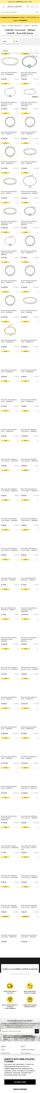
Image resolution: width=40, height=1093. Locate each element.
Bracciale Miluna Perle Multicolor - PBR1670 (28, 579)
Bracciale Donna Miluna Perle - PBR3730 (29, 162)
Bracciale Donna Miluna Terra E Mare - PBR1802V (29, 460)
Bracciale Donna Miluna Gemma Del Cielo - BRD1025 (29, 74)
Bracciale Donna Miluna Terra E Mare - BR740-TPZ (29, 847)
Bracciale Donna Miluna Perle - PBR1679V (9, 162)
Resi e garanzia (26, 1053)
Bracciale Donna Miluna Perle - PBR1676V (29, 133)
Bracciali (35, 25)
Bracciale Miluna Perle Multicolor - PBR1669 (8, 579)
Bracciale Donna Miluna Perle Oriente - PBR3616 (29, 817)
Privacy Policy (13, 1035)
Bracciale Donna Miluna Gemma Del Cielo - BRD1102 (9, 103)
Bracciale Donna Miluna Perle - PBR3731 (9, 192)
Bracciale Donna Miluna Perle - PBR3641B (9, 400)
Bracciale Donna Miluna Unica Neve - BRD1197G (9, 936)
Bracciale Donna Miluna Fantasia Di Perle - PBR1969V (29, 609)
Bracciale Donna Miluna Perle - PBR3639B (29, 371)
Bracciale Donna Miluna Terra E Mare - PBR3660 (29, 876)
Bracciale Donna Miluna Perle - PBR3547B (29, 341)
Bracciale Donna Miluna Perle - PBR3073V (29, 698)
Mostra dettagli (20, 1089)
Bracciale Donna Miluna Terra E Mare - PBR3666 (9, 519)
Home (4, 25)
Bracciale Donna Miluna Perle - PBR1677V (9, 281)
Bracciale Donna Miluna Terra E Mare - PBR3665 (9, 906)
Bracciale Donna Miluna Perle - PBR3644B (9, 430)
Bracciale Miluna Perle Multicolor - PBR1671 (8, 608)
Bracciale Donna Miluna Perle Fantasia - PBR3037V (9, 817)
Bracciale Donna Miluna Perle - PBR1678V (29, 281)
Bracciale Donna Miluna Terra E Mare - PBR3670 (29, 549)
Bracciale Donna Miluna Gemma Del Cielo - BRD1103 (9, 252)
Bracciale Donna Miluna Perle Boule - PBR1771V (29, 787)
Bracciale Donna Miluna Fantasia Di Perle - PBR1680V (9, 222)
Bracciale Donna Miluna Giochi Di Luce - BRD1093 (9, 668)
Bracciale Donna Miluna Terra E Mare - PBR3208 (29, 489)
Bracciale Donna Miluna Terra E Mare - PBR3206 (9, 489)
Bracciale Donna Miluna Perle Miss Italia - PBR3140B (29, 103)
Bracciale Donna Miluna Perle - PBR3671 (29, 757)
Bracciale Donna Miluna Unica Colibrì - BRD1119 (29, 906)
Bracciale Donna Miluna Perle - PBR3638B (9, 73)
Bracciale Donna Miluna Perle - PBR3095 (9, 727)
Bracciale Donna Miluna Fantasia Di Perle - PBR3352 (9, 639)
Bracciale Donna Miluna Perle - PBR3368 (29, 311)
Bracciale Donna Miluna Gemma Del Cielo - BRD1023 (29, 222)
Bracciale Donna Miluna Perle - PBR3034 (9, 698)
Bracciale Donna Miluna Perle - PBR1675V (9, 133)
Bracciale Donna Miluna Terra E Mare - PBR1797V (9, 460)
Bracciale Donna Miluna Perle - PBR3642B (29, 400)
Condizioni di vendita (27, 1049)
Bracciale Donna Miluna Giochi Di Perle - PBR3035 (30, 668)
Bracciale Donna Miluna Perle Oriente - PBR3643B (10, 846)
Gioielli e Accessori (15, 25)
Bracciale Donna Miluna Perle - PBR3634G (9, 371)
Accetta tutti (20, 1082)
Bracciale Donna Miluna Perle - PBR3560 (9, 757)
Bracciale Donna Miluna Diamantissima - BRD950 (29, 192)
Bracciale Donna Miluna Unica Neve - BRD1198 (29, 936)
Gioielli (26, 25)
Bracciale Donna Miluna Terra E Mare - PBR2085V (9, 876)
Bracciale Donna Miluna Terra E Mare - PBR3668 (29, 519)
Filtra (10, 41)
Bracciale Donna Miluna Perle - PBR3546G (9, 341)
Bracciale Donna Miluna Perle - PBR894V (9, 787)
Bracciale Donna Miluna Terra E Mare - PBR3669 (9, 549)
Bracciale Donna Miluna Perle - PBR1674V (29, 252)
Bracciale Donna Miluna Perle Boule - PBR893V (29, 430)
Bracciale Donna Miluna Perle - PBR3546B (29, 727)
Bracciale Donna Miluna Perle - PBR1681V (9, 311)
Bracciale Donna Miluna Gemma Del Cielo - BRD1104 (29, 639)
